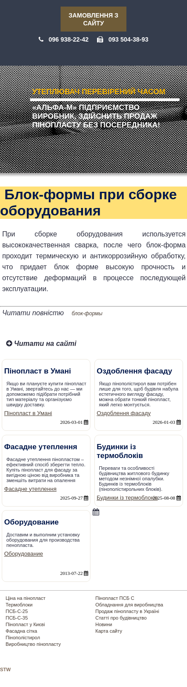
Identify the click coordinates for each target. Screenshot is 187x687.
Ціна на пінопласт (26, 598)
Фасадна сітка (21, 631)
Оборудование (23, 553)
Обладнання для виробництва (129, 604)
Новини (103, 624)
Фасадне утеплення (30, 489)
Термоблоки (19, 604)
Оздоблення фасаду (124, 413)
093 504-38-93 (128, 39)
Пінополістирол (23, 637)
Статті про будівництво (121, 617)
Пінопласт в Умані (28, 413)
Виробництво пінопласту (33, 644)
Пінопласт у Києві (25, 624)
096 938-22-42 (69, 39)
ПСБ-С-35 (17, 617)
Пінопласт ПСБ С (114, 598)
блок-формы (87, 313)
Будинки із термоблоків (127, 497)
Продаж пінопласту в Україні (127, 611)
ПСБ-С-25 (17, 611)
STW (5, 669)
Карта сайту (108, 631)
